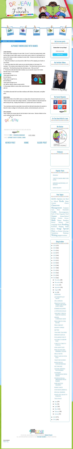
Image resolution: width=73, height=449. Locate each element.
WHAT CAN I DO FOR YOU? (60, 357)
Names (59, 221)
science (65, 236)
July (56, 293)
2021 (54, 258)
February (57, 412)
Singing (61, 227)
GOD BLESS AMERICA (60, 390)
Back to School (17, 137)
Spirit (57, 231)
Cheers (66, 203)
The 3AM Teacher (41, 437)
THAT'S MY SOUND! (60, 360)
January (57, 414)
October (57, 285)
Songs (24, 137)
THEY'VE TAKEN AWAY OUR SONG (61, 179)
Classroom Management (56, 206)
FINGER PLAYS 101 (59, 335)
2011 (54, 420)
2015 (54, 273)
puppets (60, 236)
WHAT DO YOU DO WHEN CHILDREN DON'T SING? (60, 305)
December (57, 280)
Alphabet (10, 137)
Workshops (66, 233)
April (56, 407)
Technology (66, 231)
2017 (54, 268)
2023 (54, 253)
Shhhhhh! (55, 175)
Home (26, 142)
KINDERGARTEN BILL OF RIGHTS (60, 184)
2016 (54, 270)
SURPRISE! (57, 295)
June (56, 402)
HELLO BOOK (58, 354)
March (56, 409)
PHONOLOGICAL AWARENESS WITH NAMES (60, 380)
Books (61, 201)
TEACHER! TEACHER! (60, 333)
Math (53, 220)
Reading (65, 224)
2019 (54, 263)
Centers (53, 203)
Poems (59, 225)
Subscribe (60, 54)
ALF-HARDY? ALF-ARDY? (59, 298)
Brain (67, 202)
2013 (54, 278)
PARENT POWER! (59, 328)
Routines (54, 227)
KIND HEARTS (57, 188)
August (57, 290)
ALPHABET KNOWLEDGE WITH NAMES (60, 374)
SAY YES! (56, 330)
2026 (54, 246)
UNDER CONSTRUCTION (60, 318)
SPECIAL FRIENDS (59, 392)
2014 (54, 275)
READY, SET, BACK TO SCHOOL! (60, 395)
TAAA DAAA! (58, 399)
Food (67, 214)
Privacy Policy (48, 435)
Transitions (54, 233)
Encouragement (64, 212)
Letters (60, 218)
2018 (54, 266)
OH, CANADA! (58, 301)
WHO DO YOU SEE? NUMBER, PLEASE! (60, 351)
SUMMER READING (60, 309)
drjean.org (5, 442)
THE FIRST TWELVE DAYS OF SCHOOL (60, 314)
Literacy (66, 218)
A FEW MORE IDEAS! (60, 311)
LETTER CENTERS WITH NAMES (59, 370)
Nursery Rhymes (57, 223)
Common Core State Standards (60, 209)
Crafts (53, 212)
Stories (60, 231)
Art (64, 199)
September (57, 288)
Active (53, 199)
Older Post (42, 142)
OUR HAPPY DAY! (59, 348)
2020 (54, 261)
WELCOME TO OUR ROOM (60, 322)
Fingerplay (62, 214)
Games (54, 216)
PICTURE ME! (58, 367)
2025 (54, 248)
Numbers (66, 221)
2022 (54, 256)
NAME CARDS (58, 388)
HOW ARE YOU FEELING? (58, 384)
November (57, 283)
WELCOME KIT (58, 325)
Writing (54, 235)
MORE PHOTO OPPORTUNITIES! (60, 363)
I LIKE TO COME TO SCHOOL (60, 344)
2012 (54, 417)
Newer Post (10, 142)
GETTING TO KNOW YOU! (60, 340)
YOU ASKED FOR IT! (60, 337)
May (56, 404)
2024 (54, 251)
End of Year (55, 214)
